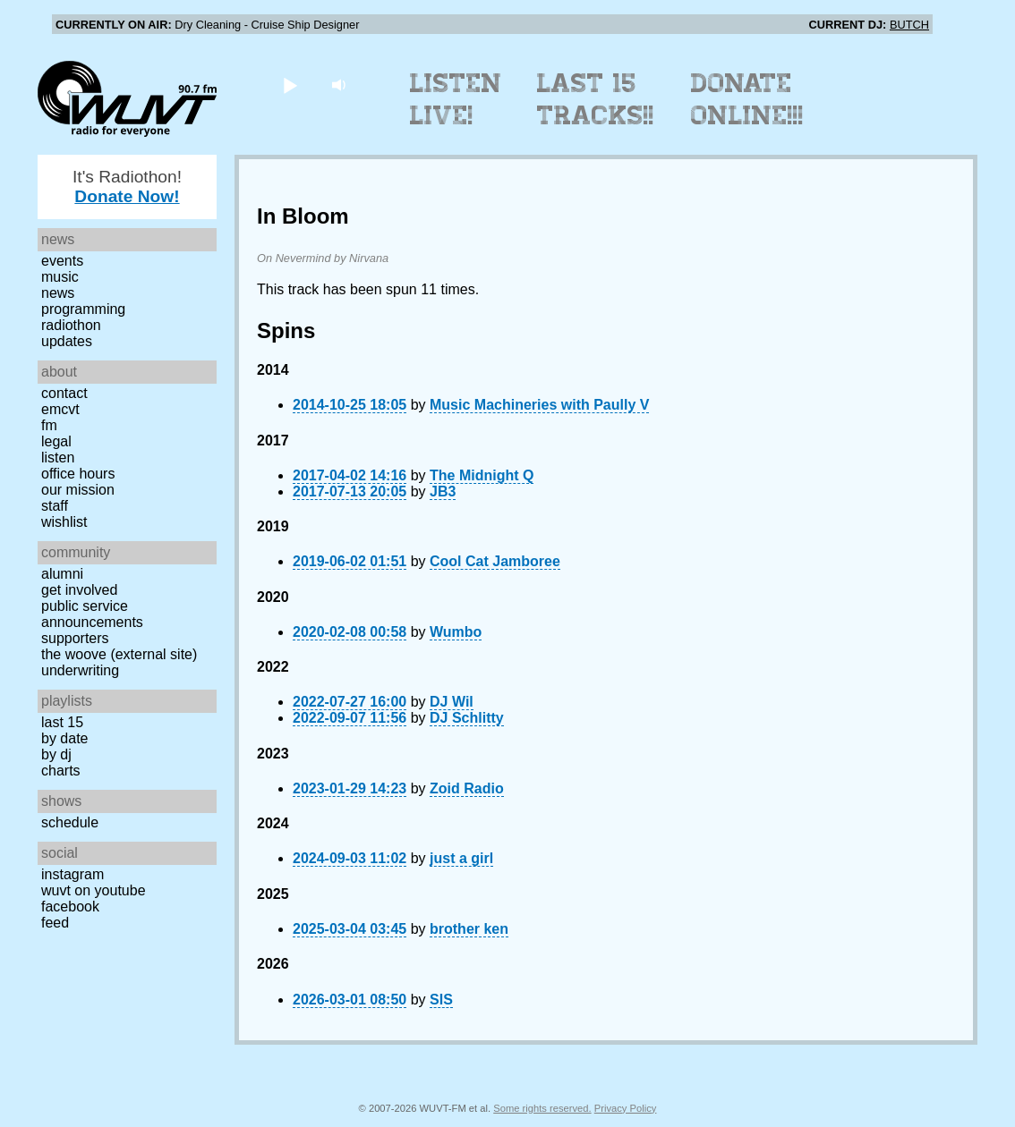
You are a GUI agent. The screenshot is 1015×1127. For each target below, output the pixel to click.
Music (60, 276)
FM (49, 425)
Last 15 (62, 722)
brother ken (469, 928)
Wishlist (64, 522)
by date (64, 738)
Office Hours (78, 473)
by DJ (56, 754)
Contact (64, 393)
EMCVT (60, 409)
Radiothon (71, 325)
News (57, 293)
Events (62, 260)
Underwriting (80, 670)
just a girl (461, 858)
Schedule (69, 822)
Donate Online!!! (747, 99)
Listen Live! (456, 99)
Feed (55, 922)
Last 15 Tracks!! (595, 99)
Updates (66, 341)
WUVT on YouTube (93, 890)
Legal (56, 441)
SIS (441, 999)
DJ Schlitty (467, 717)
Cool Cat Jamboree (495, 561)
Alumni (62, 573)
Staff (54, 505)
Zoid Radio (467, 788)
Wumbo (456, 632)
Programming (83, 309)
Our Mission (78, 489)
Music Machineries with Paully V (539, 404)
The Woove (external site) (119, 654)
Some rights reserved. (542, 1108)
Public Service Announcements (92, 614)
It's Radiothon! (127, 186)
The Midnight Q (481, 475)
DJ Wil (451, 701)
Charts (61, 770)
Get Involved (79, 589)
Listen (57, 457)
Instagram (72, 874)
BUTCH (909, 24)
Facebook (70, 906)
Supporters (75, 638)
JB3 (443, 491)
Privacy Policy (625, 1108)
